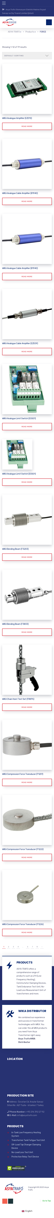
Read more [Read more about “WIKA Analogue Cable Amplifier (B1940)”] (27, 201)
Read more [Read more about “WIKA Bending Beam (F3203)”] (27, 557)
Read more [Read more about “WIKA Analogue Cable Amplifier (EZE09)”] (27, 351)
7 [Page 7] (32, 946)
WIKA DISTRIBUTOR (32, 1010)
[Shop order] (27, 55)
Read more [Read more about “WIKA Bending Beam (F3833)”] (27, 632)
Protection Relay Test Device (25, 1156)
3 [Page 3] (13, 946)
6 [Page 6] (27, 946)
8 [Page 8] (37, 946)
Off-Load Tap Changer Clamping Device (26, 1146)
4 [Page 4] (18, 946)
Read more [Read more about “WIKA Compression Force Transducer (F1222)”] (27, 857)
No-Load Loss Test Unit (22, 1152)
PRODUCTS (25, 962)
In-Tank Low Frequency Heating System (26, 1134)
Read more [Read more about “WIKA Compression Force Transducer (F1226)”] (27, 932)
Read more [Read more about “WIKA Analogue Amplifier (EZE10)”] (27, 126)
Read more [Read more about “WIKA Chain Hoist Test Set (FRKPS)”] (27, 707)
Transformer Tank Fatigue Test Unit (28, 1139)
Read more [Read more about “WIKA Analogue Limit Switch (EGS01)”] (27, 426)
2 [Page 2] (8, 946)
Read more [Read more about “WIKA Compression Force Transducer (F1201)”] (27, 782)
